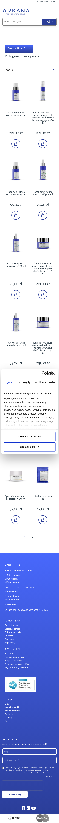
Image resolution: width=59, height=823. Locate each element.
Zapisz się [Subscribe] (15, 794)
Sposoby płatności (12, 629)
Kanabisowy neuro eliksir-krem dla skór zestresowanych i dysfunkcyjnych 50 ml (42, 269)
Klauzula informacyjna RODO (17, 664)
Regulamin (9, 653)
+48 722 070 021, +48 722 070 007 (19, 587)
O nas (7, 704)
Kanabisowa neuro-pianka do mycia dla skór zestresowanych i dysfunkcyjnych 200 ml (43, 118)
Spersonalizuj (29, 447)
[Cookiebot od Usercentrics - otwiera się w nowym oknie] (42, 373)
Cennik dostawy (11, 625)
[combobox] (26, 21)
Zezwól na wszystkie (29, 436)
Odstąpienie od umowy (14, 657)
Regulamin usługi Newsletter (17, 667)
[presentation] (22, 785)
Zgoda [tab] (8, 382)
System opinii (10, 639)
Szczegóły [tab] (24, 382)
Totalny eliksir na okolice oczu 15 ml (15, 193)
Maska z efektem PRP (43, 497)
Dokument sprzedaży (13, 632)
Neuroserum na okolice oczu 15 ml (15, 114)
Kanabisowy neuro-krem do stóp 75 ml (43, 193)
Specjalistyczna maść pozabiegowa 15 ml (16, 497)
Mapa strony (10, 643)
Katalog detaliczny (12, 711)
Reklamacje (9, 636)
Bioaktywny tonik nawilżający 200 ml (16, 265)
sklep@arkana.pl (11, 591)
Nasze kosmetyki (12, 707)
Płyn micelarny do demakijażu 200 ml (16, 344)
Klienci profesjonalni (47, 2)
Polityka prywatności (13, 660)
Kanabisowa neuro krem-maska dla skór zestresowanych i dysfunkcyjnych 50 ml (43, 348)
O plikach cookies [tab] (45, 382)
